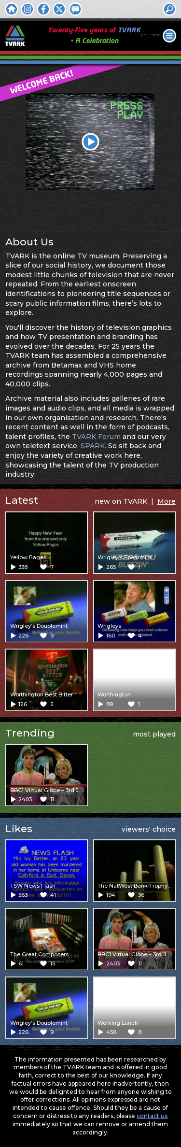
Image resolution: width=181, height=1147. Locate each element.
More (166, 501)
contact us (152, 1115)
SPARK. (93, 445)
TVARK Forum (96, 436)
